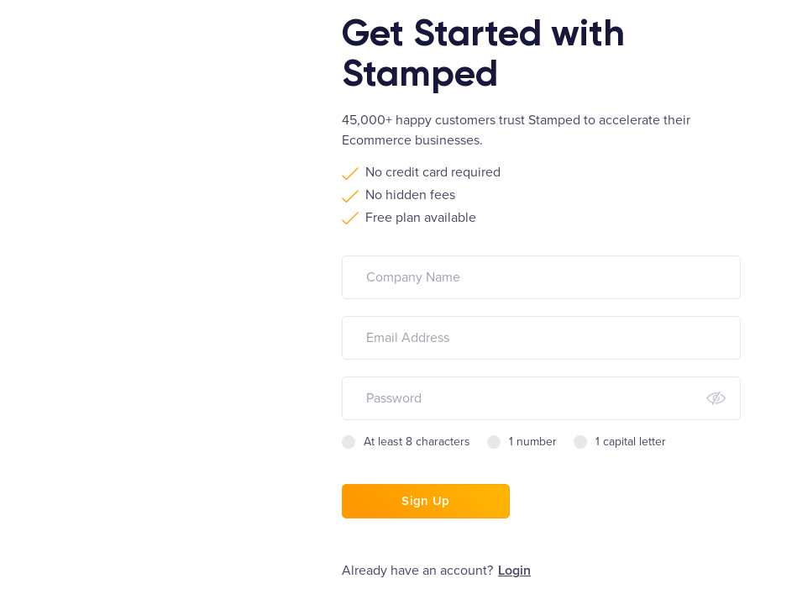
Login (514, 570)
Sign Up (425, 500)
